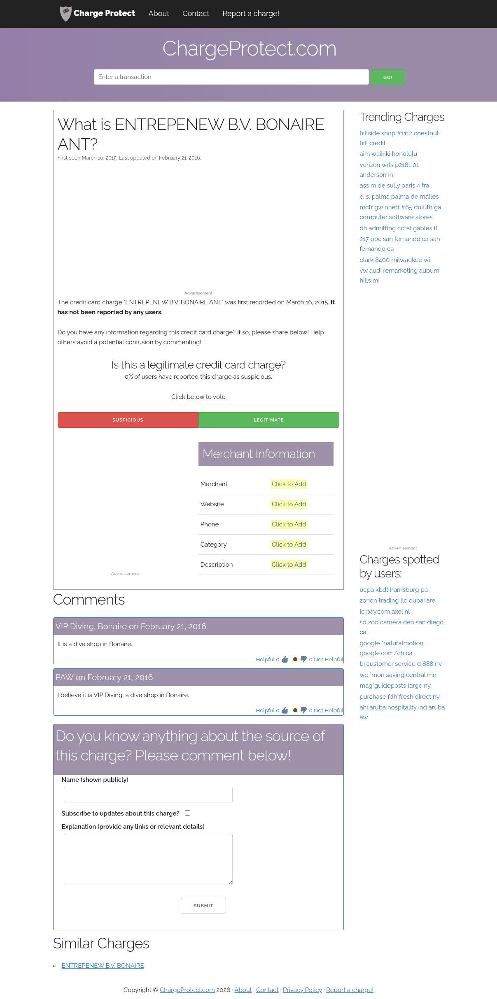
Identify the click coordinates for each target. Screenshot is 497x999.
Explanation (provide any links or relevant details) (133, 826)
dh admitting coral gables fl (398, 228)
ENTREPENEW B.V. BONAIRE (103, 965)
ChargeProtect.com (187, 990)
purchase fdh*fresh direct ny (399, 696)
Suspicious (127, 420)
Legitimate (269, 420)
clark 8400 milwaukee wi (394, 260)
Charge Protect (97, 14)
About (159, 13)
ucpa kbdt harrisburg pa (393, 589)
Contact (195, 13)
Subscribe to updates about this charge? (121, 813)
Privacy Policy (302, 990)
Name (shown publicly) (95, 779)
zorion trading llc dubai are (397, 600)
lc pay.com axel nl (384, 611)
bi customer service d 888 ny (400, 664)
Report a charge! (251, 13)
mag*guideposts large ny (395, 685)
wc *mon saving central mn (397, 675)
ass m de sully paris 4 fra (394, 185)
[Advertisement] (199, 229)
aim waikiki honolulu (388, 154)
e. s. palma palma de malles (399, 196)
